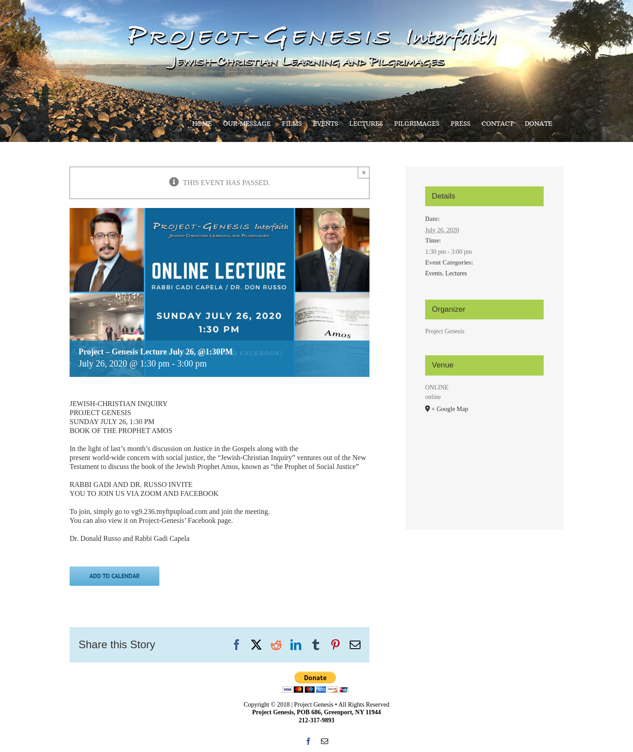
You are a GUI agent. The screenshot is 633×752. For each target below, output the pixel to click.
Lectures (456, 273)
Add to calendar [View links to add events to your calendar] (114, 576)
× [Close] (364, 172)
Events (433, 273)
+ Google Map (449, 409)
